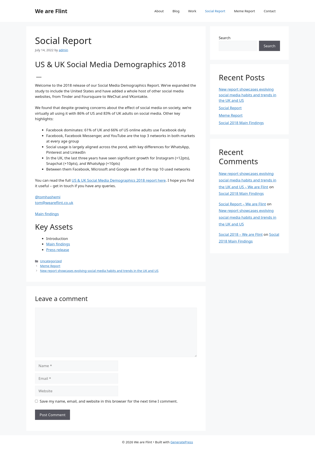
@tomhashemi (47, 196)
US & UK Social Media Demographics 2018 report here (119, 180)
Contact (270, 11)
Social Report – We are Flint (242, 203)
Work (192, 11)
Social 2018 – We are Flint (241, 234)
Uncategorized (51, 261)
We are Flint (51, 11)
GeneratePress (181, 442)
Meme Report (244, 11)
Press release (57, 249)
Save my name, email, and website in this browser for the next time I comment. (109, 401)
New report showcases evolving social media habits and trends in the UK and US (99, 271)
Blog (175, 11)
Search (225, 37)
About (159, 11)
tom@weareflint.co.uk (54, 202)
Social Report (215, 11)
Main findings (47, 213)
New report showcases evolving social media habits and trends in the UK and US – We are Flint (247, 180)
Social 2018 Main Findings (241, 122)
